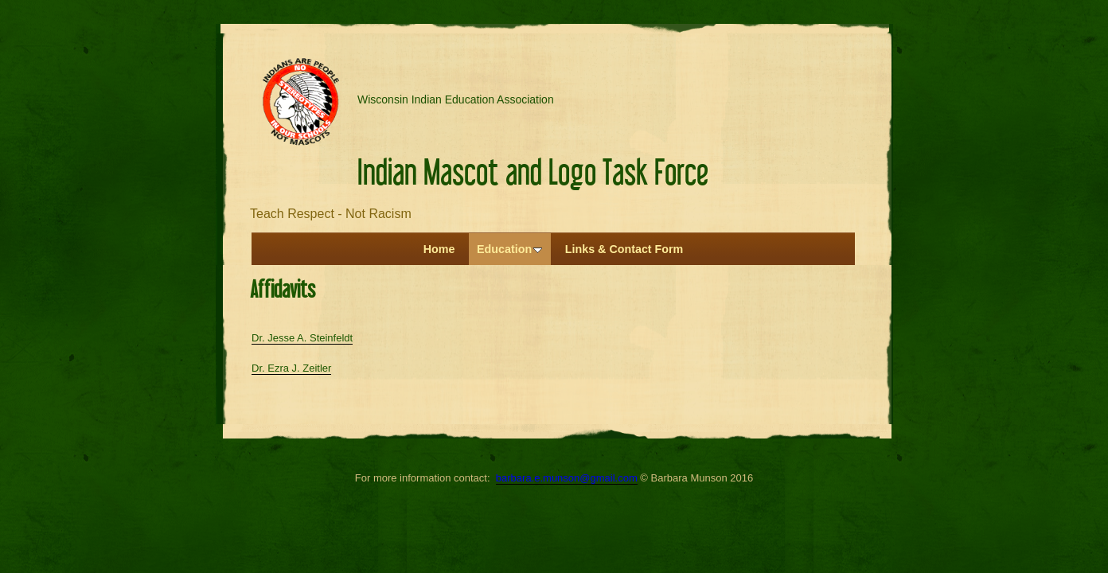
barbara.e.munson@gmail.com (567, 478)
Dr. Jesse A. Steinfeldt (302, 338)
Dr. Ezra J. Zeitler (291, 368)
